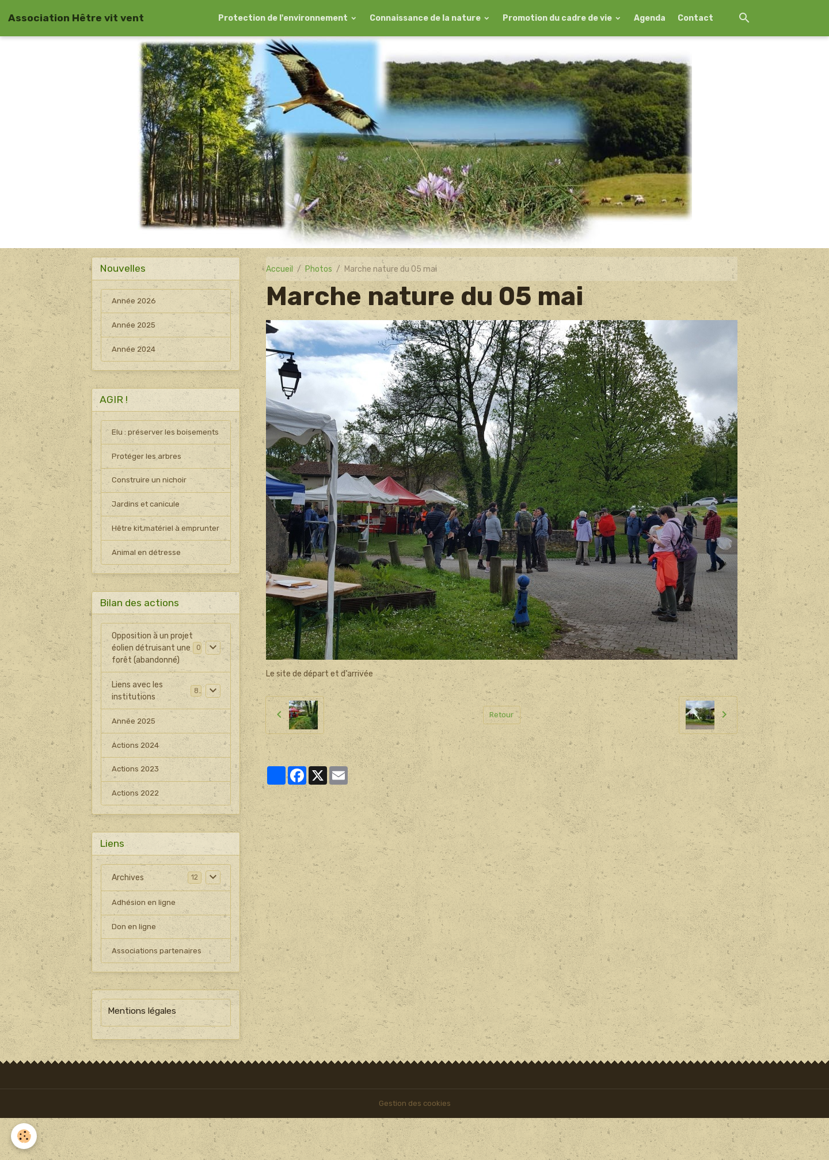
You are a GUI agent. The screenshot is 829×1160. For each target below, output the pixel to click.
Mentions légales (142, 1053)
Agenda (650, 18)
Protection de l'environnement (283, 18)
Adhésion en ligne (144, 943)
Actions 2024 (137, 781)
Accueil (279, 269)
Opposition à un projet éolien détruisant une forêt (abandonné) (152, 683)
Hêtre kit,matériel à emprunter (148, 555)
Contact (695, 18)
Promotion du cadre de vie (558, 18)
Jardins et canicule (147, 524)
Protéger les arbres (147, 475)
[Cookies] (24, 1136)
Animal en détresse (147, 586)
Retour (502, 715)
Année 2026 (135, 303)
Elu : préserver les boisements (144, 444)
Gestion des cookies (415, 1145)
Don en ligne (134, 968)
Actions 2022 (137, 831)
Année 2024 (135, 352)
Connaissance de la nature (426, 18)
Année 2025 (135, 328)
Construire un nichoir (150, 499)
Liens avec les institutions (137, 726)
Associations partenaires (158, 993)
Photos (318, 269)
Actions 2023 (137, 806)
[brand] (76, 17)
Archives (128, 917)
